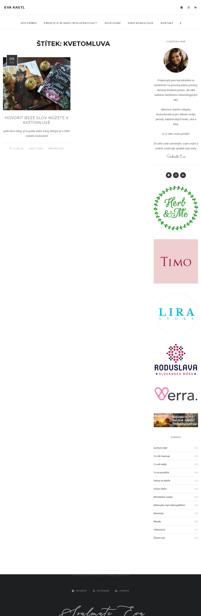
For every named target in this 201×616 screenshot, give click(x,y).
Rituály (157, 521)
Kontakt (167, 23)
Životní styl (159, 537)
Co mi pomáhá (161, 472)
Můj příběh (29, 23)
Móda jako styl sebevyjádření (169, 505)
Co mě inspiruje (162, 456)
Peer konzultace (141, 23)
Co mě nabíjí (160, 464)
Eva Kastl (14, 7)
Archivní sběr (160, 447)
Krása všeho (160, 488)
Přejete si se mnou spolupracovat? (71, 23)
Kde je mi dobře (162, 480)
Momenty (159, 513)
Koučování (113, 23)
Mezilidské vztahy (163, 496)
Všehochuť (159, 529)
